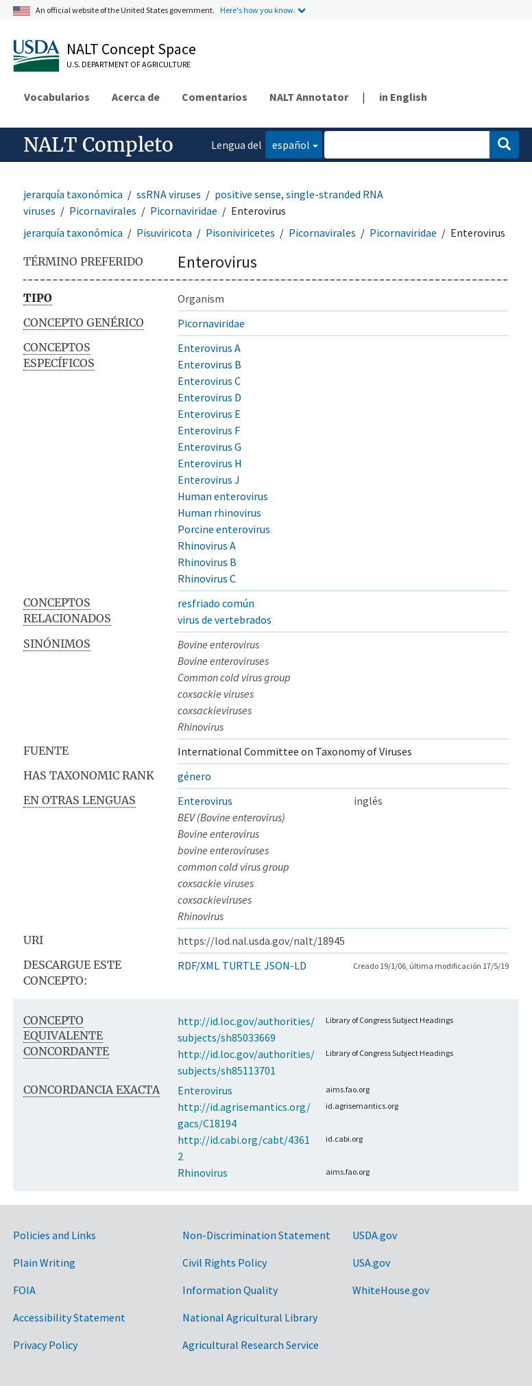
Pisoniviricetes (240, 232)
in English (403, 97)
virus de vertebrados (224, 619)
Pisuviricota (164, 232)
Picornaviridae (183, 211)
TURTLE (241, 965)
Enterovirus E (209, 414)
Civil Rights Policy (224, 1262)
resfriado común (216, 603)
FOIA (24, 1290)
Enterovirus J (209, 479)
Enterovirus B (209, 364)
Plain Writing (44, 1262)
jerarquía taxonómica (73, 194)
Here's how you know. (257, 10)
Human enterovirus (223, 496)
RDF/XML (198, 965)
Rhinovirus (203, 1172)
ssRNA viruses (168, 194)
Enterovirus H (210, 463)
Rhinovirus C (207, 578)
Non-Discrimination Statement (256, 1235)
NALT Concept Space (131, 48)
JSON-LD (285, 965)
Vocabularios (57, 97)
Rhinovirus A (207, 545)
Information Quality (230, 1290)
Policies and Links (54, 1235)
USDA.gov (374, 1235)
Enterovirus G (209, 447)
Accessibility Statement (69, 1317)
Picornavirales (102, 211)
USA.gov (371, 1262)
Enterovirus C (209, 381)
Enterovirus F (209, 430)
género (194, 776)
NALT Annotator (308, 97)
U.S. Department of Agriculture (128, 64)
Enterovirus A (209, 348)
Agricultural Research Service (250, 1345)
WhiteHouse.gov (390, 1290)
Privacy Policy (45, 1345)
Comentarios (214, 97)
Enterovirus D (209, 397)
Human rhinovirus (219, 512)
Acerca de (136, 97)
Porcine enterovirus (224, 529)
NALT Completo (98, 144)
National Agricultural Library (249, 1317)
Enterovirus (205, 801)
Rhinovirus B (207, 562)
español (287, 144)
